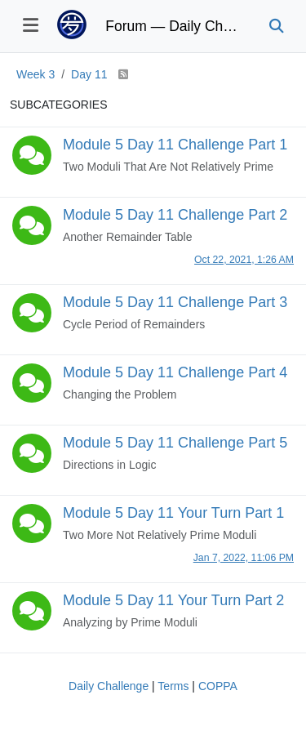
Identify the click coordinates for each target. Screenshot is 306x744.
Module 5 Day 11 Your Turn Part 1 (173, 513)
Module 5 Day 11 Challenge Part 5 (175, 442)
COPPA (217, 686)
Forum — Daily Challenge (174, 26)
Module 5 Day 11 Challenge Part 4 (175, 372)
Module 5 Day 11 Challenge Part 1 (175, 144)
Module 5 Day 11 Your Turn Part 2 (173, 600)
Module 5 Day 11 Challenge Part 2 (175, 215)
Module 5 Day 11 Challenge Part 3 (175, 302)
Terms (172, 686)
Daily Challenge (109, 686)
